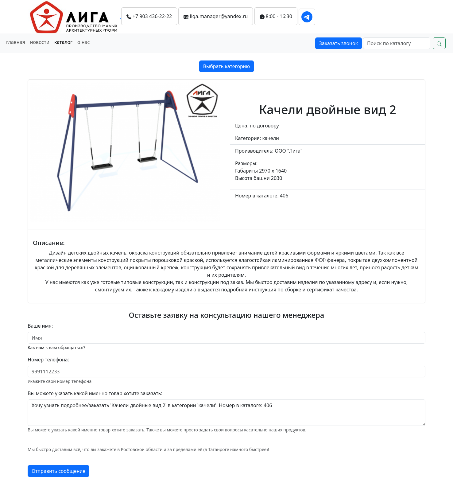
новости (39, 42)
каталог (63, 42)
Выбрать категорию (226, 66)
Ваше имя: (40, 325)
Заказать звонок (338, 43)
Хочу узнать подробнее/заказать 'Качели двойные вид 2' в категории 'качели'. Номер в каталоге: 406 (226, 412)
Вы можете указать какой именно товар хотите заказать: (95, 393)
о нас (83, 42)
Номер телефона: (48, 359)
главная (15, 42)
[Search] (396, 43)
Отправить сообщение (58, 471)
